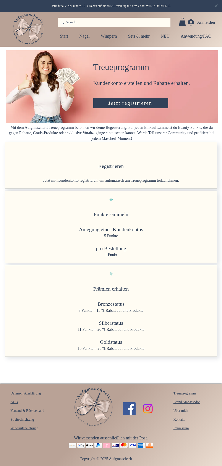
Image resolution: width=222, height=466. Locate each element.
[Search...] (113, 22)
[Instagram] (147, 408)
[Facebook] (129, 408)
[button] (182, 22)
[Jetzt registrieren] (130, 103)
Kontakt (179, 419)
